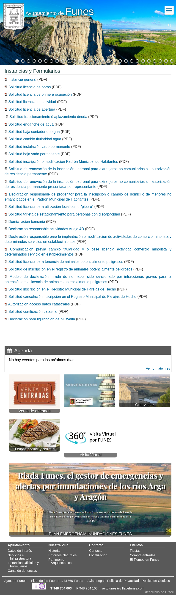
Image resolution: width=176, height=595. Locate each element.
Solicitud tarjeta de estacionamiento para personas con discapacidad (64, 214)
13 (85, 60)
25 (154, 60)
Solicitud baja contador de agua (33, 132)
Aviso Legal (96, 581)
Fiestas (135, 550)
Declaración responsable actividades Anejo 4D (46, 229)
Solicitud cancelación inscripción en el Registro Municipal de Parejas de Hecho (72, 297)
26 (160, 60)
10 (68, 60)
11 (74, 60)
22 (137, 60)
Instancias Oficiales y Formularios (23, 564)
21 (131, 60)
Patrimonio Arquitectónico (60, 561)
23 (142, 60)
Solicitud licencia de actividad (31, 102)
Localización (98, 555)
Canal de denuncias (22, 570)
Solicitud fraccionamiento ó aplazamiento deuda (48, 117)
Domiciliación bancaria (26, 222)
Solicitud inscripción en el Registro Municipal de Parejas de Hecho (62, 289)
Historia (54, 550)
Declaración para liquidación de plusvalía (41, 319)
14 (91, 60)
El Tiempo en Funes (144, 559)
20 (125, 60)
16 (102, 60)
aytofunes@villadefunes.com (123, 588)
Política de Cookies (156, 581)
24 (148, 60)
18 (114, 60)
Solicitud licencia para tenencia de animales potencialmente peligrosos (65, 262)
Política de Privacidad (123, 581)
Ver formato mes (158, 368)
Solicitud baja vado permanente (33, 154)
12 (79, 60)
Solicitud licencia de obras (29, 87)
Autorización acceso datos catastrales (39, 304)
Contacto (95, 550)
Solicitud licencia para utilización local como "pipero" (50, 207)
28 (171, 60)
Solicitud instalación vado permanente (39, 147)
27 (165, 60)
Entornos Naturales (62, 555)
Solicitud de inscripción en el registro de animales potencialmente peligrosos (70, 269)
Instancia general (22, 79)
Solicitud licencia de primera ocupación (40, 94)
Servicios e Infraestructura (19, 556)
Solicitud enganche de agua (31, 124)
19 (120, 60)
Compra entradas (142, 555)
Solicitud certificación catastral (32, 311)
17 (108, 60)
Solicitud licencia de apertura (31, 109)
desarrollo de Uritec (159, 592)
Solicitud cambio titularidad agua (34, 139)
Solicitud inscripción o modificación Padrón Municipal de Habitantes (63, 162)
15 (97, 60)
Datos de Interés (20, 550)
